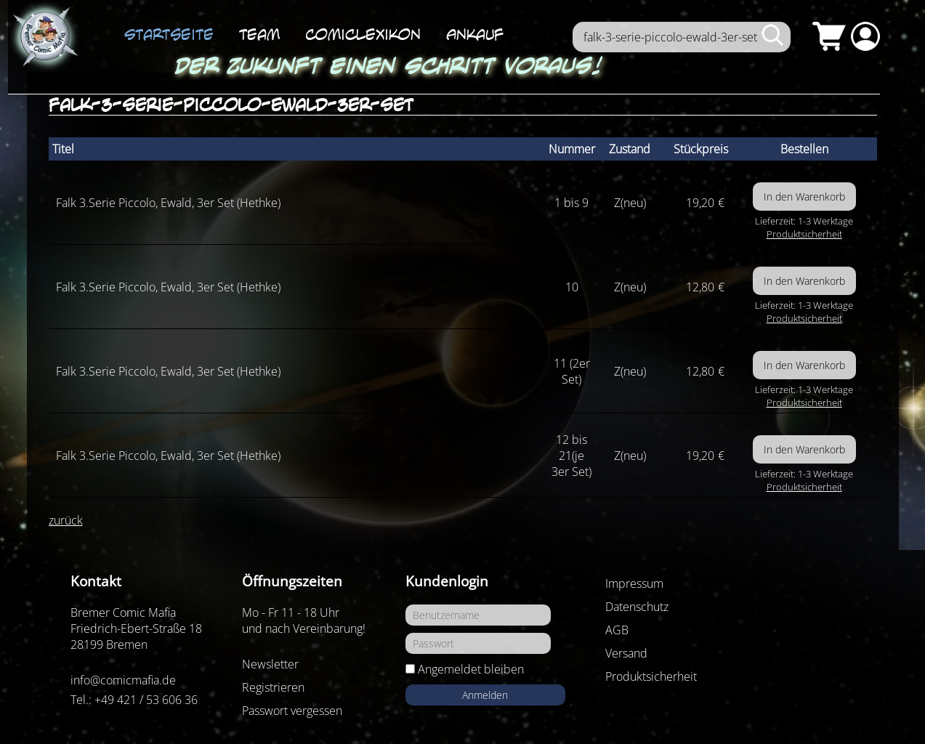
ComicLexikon (363, 34)
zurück (66, 520)
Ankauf (475, 34)
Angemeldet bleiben (471, 669)
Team (259, 34)
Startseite (169, 34)
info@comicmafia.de (123, 680)
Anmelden (485, 695)
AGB (617, 630)
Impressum (634, 583)
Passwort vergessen (292, 711)
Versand (626, 653)
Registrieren (273, 687)
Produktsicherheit (804, 233)
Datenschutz (636, 607)
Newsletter (270, 664)
